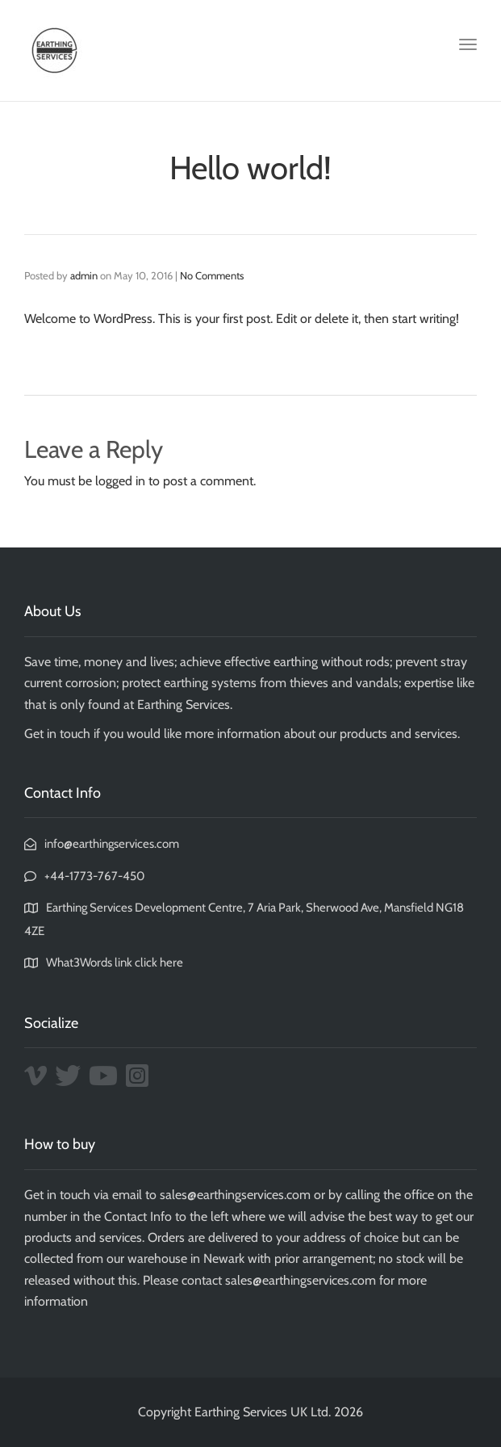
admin (84, 275)
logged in (120, 481)
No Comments (212, 275)
